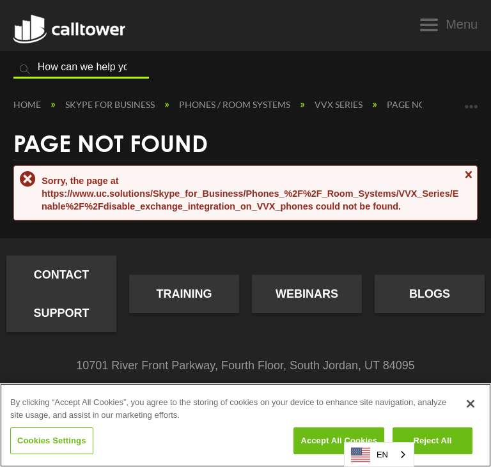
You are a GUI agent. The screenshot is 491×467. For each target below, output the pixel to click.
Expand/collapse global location (471, 102)
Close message (468, 180)
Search (24, 69)
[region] (245, 425)
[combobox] (379, 454)
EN (369, 455)
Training (184, 293)
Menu (462, 24)
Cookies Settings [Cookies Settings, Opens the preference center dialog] (51, 440)
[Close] (470, 404)
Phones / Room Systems (235, 104)
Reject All (432, 440)
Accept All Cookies (338, 440)
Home (28, 104)
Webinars (307, 293)
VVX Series (339, 104)
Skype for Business (111, 104)
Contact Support (61, 293)
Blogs (429, 293)
